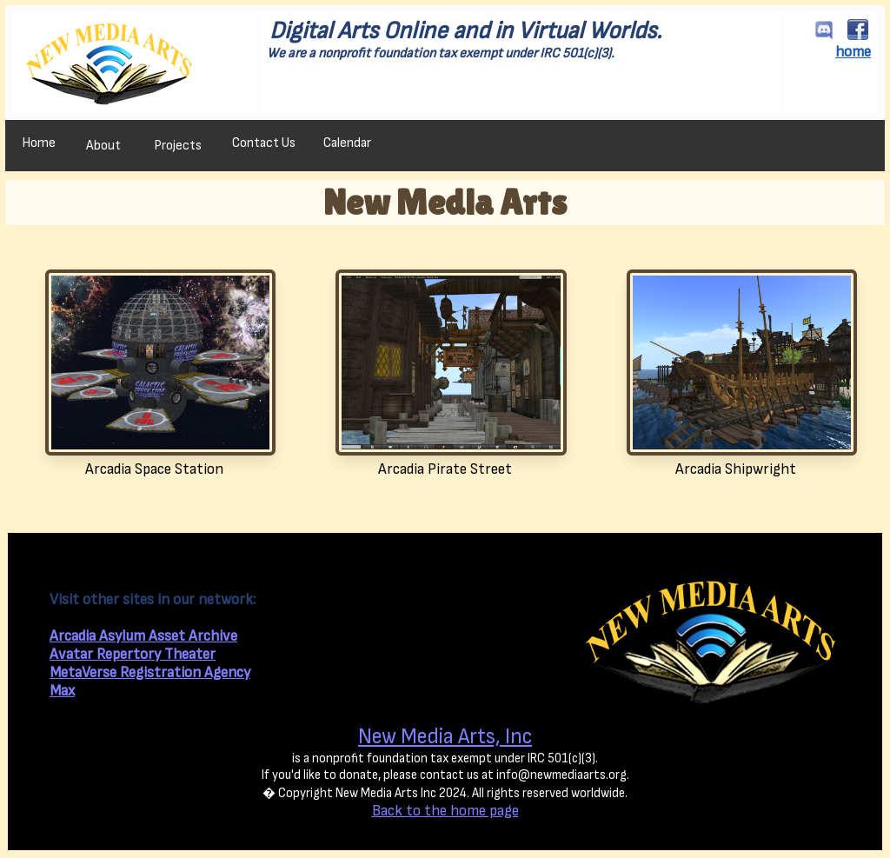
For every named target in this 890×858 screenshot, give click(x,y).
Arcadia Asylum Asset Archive (143, 636)
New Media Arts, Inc (445, 736)
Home (39, 143)
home (853, 52)
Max (62, 691)
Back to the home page (445, 810)
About (103, 145)
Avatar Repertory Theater (133, 654)
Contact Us (264, 143)
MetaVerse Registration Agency (150, 672)
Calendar (347, 143)
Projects (178, 145)
